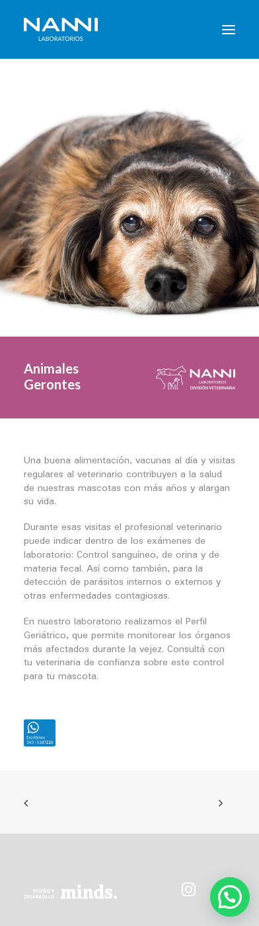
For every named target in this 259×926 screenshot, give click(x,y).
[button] (228, 29)
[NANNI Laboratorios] (61, 29)
